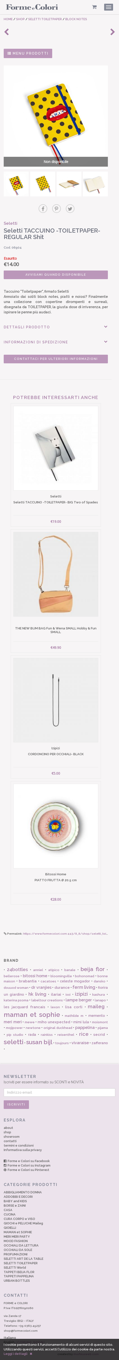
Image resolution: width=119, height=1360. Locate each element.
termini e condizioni (19, 1145)
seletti (14, 1042)
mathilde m (74, 1016)
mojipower (14, 1028)
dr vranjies (41, 987)
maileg (96, 1006)
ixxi (68, 994)
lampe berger (79, 1000)
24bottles (17, 969)
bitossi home (35, 976)
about (8, 1128)
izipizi (81, 994)
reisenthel (65, 1035)
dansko (99, 981)
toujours (62, 1043)
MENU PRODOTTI (27, 53)
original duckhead (58, 1028)
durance (62, 987)
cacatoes (48, 981)
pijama (103, 1028)
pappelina (85, 1027)
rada (32, 1035)
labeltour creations (47, 1000)
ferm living (83, 987)
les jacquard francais (24, 1007)
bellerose (12, 976)
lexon (55, 1007)
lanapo (100, 1000)
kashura (98, 994)
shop (7, 1132)
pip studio (15, 1035)
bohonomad (84, 976)
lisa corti (73, 1007)
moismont (100, 1022)
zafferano (100, 1043)
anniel (38, 970)
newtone (33, 1028)
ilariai (56, 994)
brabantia (28, 981)
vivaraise (80, 1042)
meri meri (13, 1022)
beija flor (93, 969)
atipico (53, 970)
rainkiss (47, 1035)
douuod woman (16, 988)
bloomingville (61, 976)
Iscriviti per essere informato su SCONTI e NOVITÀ (59, 1079)
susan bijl (39, 1042)
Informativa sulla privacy (23, 1150)
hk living (37, 994)
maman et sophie (32, 1014)
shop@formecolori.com (21, 1330)
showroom (12, 1136)
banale (69, 970)
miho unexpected (54, 1022)
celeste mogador (75, 981)
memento (96, 1016)
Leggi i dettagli (15, 1354)
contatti (10, 1141)
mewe (30, 1022)
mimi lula (81, 1022)
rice (84, 1034)
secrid (99, 1034)
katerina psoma (16, 1000)
